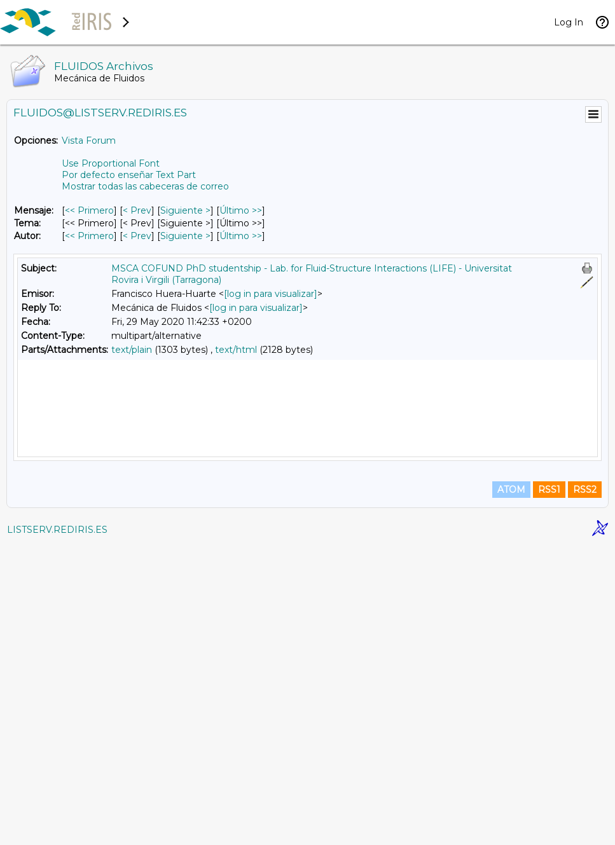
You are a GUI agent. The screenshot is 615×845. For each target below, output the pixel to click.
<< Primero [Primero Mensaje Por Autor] (89, 236)
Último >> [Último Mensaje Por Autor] (240, 236)
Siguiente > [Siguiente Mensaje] (185, 210)
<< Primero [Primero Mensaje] (89, 210)
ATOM (511, 789)
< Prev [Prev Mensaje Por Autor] (137, 236)
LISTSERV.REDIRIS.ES (57, 829)
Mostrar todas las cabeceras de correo (145, 186)
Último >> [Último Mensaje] (240, 210)
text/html (236, 349)
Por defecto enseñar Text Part (129, 175)
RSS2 (585, 789)
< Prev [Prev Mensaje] (137, 210)
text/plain (131, 349)
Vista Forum (89, 140)
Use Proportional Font (111, 163)
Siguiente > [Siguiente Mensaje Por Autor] (185, 236)
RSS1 (549, 789)
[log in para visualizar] (270, 293)
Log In (568, 22)
